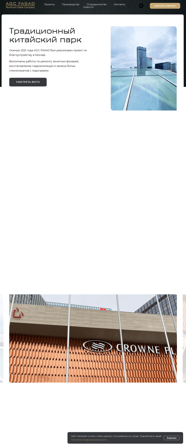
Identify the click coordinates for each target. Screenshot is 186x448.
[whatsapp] (141, 6)
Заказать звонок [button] (165, 5)
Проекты (49, 4)
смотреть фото (28, 82)
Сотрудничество (97, 4)
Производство (70, 4)
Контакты (119, 4)
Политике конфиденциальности (89, 439)
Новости (88, 7)
